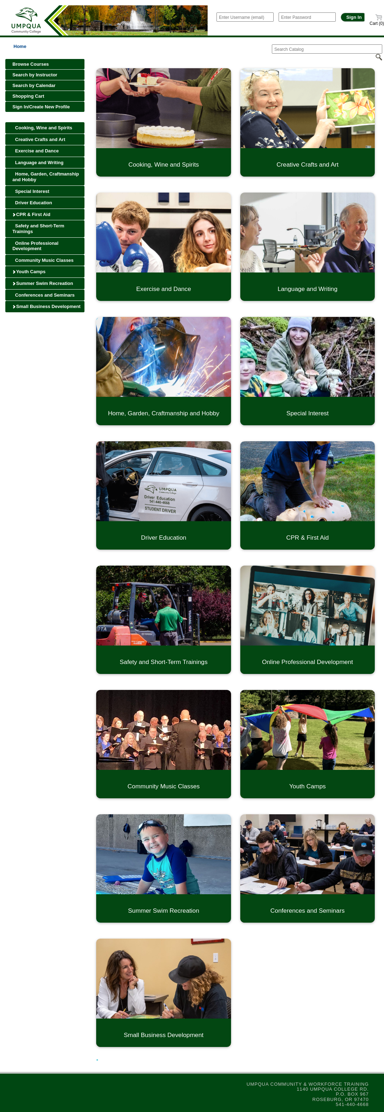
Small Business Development (46, 306)
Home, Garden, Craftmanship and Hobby (45, 176)
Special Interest (30, 191)
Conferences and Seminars (43, 295)
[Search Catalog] (327, 49)
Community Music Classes (42, 260)
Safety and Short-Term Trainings (38, 228)
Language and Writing (38, 162)
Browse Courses (30, 64)
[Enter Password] (307, 17)
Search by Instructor (34, 74)
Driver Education (32, 202)
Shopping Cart (28, 96)
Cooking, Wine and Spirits (42, 127)
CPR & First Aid (31, 214)
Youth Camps (29, 271)
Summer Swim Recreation (42, 283)
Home (19, 46)
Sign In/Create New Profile (41, 106)
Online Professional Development (35, 246)
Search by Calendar (33, 85)
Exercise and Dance (35, 150)
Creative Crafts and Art (38, 139)
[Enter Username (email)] (245, 17)
